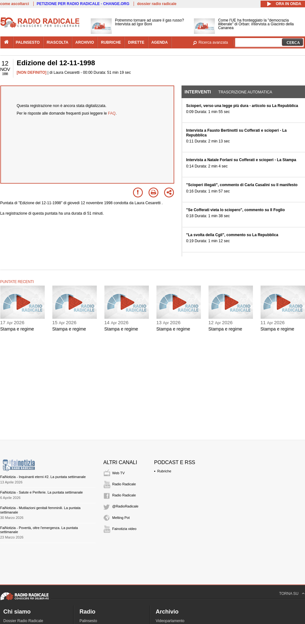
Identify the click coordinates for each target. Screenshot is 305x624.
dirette (136, 42)
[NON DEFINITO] (32, 72)
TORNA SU (288, 593)
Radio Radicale (124, 484)
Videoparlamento (170, 621)
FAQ (112, 113)
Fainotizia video (124, 529)
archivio (84, 42)
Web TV (118, 473)
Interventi (198, 91)
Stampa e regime (17, 328)
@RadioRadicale (125, 506)
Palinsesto (88, 621)
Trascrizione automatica (245, 92)
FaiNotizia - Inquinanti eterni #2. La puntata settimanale (43, 477)
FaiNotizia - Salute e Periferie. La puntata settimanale (41, 492)
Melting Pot (121, 518)
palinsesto (28, 42)
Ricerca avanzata (213, 42)
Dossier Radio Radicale (23, 621)
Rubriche (164, 471)
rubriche (111, 42)
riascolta (57, 42)
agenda (159, 42)
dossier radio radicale (156, 4)
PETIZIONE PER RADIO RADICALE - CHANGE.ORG (83, 4)
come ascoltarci (14, 4)
